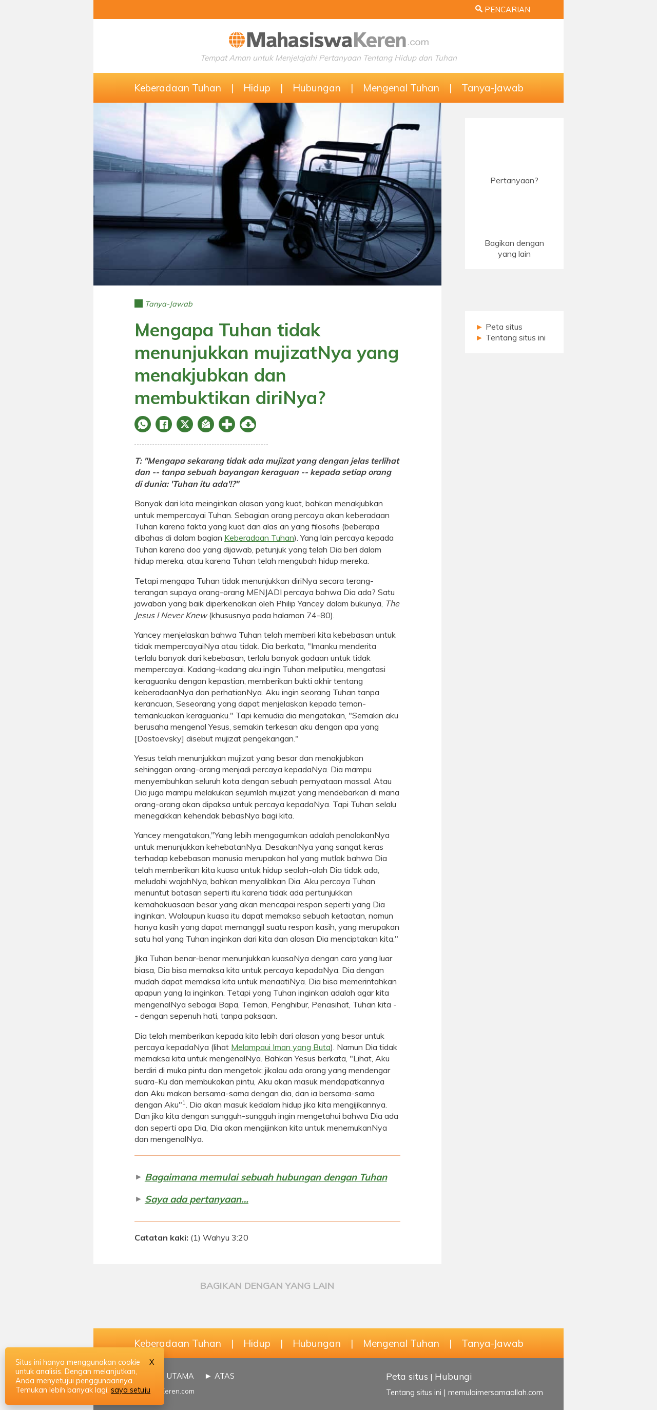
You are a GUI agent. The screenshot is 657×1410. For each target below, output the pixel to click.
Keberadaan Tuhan (177, 88)
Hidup (256, 88)
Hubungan (317, 88)
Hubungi (453, 1376)
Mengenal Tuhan (401, 88)
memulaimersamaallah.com (495, 1392)
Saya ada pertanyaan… (196, 1199)
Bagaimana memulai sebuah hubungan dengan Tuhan (266, 1177)
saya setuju (130, 1390)
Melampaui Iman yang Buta (281, 1047)
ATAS (225, 1376)
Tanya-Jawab (492, 88)
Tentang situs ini (516, 337)
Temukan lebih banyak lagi (61, 1390)
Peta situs (504, 326)
